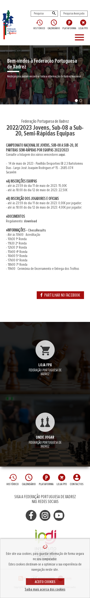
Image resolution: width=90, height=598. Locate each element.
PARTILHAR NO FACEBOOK (60, 295)
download (30, 221)
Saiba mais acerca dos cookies (45, 589)
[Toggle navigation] (80, 38)
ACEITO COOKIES (45, 582)
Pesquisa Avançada (73, 13)
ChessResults (37, 230)
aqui (62, 154)
